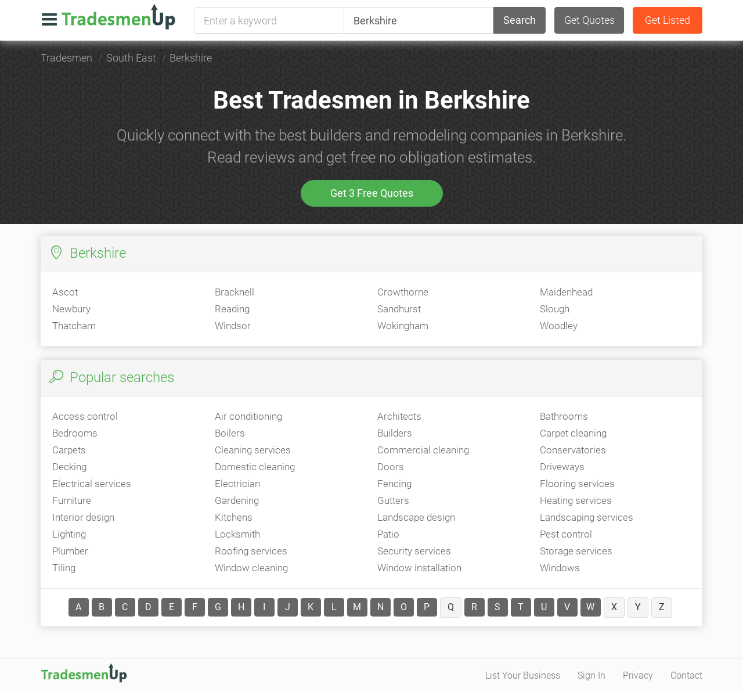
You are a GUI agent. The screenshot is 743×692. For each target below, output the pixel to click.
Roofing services (251, 551)
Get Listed (667, 20)
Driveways (562, 467)
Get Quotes (589, 20)
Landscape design (416, 517)
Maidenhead (566, 292)
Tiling (63, 568)
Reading (232, 309)
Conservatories (573, 450)
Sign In (591, 675)
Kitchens (234, 517)
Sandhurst (399, 309)
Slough (554, 309)
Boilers (230, 433)
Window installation (419, 568)
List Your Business (522, 675)
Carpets (69, 450)
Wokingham (402, 325)
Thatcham (74, 325)
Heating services (576, 500)
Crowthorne (402, 292)
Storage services (576, 551)
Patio (388, 534)
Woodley (559, 325)
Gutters (393, 500)
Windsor (233, 325)
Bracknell (234, 292)
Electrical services (91, 483)
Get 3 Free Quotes (371, 193)
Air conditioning (248, 416)
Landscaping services (586, 517)
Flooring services (577, 483)
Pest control (566, 534)
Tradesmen (66, 58)
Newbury (71, 309)
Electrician (237, 483)
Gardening (237, 500)
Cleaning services (253, 450)
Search (519, 20)
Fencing (394, 483)
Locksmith (237, 534)
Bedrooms (75, 433)
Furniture (71, 500)
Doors (390, 467)
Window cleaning (251, 568)
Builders (394, 433)
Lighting (69, 534)
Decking (69, 467)
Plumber (70, 551)
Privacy (638, 675)
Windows (560, 568)
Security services (414, 551)
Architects (399, 416)
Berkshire (190, 58)
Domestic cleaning (255, 467)
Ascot (65, 292)
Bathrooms (564, 416)
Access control (85, 416)
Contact (686, 675)
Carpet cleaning (573, 433)
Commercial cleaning (423, 450)
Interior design (83, 517)
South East (131, 58)
